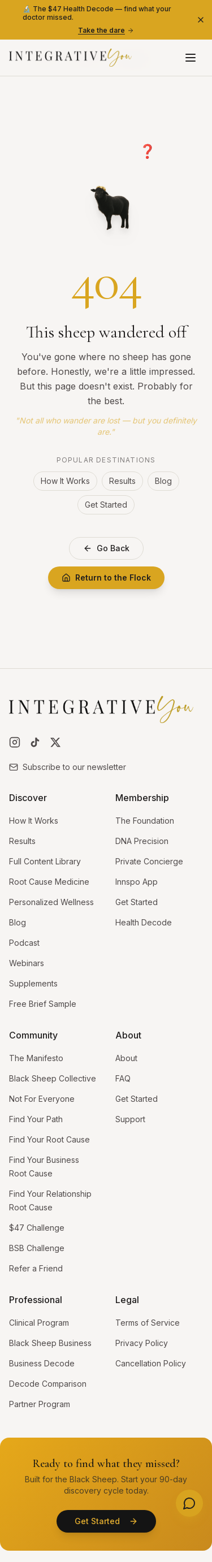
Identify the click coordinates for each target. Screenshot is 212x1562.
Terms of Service (147, 1322)
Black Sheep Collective (52, 1078)
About (126, 1058)
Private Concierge (149, 861)
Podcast (24, 942)
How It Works (65, 481)
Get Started (106, 504)
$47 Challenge (36, 1227)
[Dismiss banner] (200, 20)
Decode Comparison (47, 1383)
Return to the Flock (106, 577)
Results (122, 481)
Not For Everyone (42, 1099)
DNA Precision (141, 841)
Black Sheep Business (50, 1343)
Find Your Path (36, 1119)
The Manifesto (36, 1058)
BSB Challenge (36, 1248)
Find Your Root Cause (49, 1139)
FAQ (123, 1078)
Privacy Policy (141, 1343)
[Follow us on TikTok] (35, 742)
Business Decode (42, 1363)
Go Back (106, 548)
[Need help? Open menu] (189, 1503)
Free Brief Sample (42, 1004)
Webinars (26, 963)
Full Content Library (45, 861)
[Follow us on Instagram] (14, 742)
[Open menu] (190, 57)
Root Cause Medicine (49, 881)
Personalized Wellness (51, 902)
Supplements (33, 983)
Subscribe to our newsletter (67, 767)
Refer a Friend (36, 1268)
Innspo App (136, 881)
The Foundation (144, 820)
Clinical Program (39, 1322)
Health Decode (143, 922)
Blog (163, 481)
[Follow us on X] (55, 742)
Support (130, 1119)
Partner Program (39, 1404)
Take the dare (106, 30)
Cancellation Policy (150, 1363)
